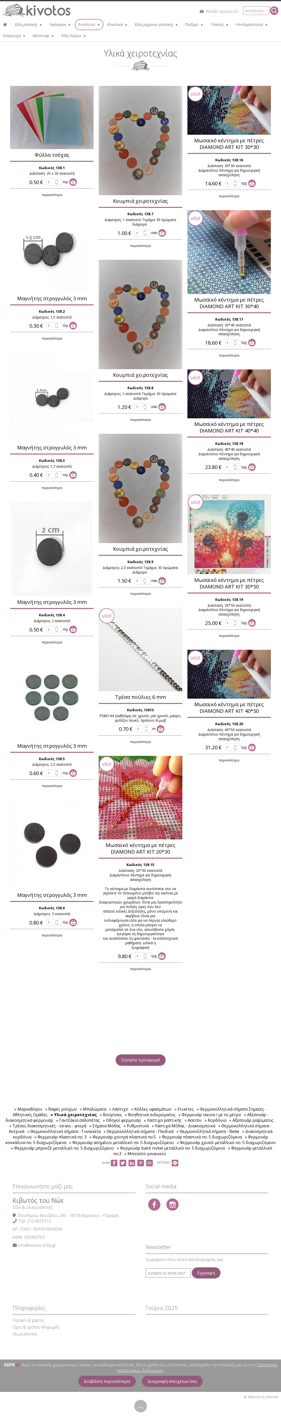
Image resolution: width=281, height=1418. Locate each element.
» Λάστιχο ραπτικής (163, 1120)
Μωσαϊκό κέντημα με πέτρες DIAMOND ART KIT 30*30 (227, 143)
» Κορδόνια (215, 1120)
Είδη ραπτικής (28, 24)
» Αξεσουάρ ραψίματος (251, 1120)
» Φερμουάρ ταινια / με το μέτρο (210, 1114)
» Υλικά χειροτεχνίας (74, 1114)
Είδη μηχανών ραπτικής (156, 24)
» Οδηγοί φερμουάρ (122, 1120)
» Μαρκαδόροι (28, 1109)
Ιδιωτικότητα (24, 1334)
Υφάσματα (60, 24)
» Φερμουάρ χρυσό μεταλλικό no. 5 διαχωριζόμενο (226, 1142)
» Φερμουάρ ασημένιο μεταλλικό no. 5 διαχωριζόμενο (121, 1142)
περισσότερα (50, 194)
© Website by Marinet (261, 1396)
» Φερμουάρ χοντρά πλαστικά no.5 (123, 1137)
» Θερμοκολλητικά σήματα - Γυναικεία (64, 1131)
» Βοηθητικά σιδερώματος (150, 1114)
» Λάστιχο (118, 1109)
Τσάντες (219, 24)
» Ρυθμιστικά (136, 1126)
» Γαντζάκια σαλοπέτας (78, 1120)
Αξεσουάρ (43, 35)
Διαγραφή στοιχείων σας (172, 1381)
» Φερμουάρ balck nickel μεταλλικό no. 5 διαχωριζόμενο (171, 1148)
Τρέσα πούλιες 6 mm (138, 697)
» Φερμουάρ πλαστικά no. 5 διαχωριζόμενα (200, 1137)
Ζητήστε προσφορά (140, 1060)
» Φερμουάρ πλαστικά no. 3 (60, 1137)
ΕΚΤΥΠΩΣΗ (167, 1162)
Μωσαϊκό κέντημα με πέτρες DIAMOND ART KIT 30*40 (227, 303)
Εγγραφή (206, 1273)
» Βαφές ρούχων (61, 1109)
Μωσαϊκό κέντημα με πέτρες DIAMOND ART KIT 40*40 (227, 427)
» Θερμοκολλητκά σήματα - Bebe (208, 1131)
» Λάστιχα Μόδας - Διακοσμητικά (183, 1126)
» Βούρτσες (111, 1114)
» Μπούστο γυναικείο (145, 1153)
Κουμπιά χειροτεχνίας (138, 201)
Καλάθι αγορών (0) (219, 11)
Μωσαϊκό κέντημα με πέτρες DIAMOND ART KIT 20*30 (138, 848)
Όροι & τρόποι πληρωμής (36, 1327)
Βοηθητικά (89, 24)
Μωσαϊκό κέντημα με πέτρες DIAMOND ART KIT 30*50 (227, 583)
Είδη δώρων (74, 35)
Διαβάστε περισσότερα (107, 1381)
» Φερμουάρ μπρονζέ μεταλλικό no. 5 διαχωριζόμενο (62, 1148)
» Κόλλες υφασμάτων (151, 1109)
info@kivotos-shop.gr (37, 1245)
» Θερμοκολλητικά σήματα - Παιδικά (139, 1131)
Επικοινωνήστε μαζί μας (43, 1186)
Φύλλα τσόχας (50, 154)
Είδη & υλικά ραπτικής (33, 1207)
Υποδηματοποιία (252, 24)
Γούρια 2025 (162, 1307)
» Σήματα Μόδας (105, 1126)
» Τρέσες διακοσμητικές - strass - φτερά (47, 1126)
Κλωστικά (117, 24)
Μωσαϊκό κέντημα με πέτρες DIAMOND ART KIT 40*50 (227, 707)
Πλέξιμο (194, 24)
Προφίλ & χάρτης (28, 1320)
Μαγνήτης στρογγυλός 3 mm (50, 298)
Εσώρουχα (14, 35)
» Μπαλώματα (93, 1109)
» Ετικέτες (184, 1109)
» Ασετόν (193, 1120)
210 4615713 (39, 1221)
